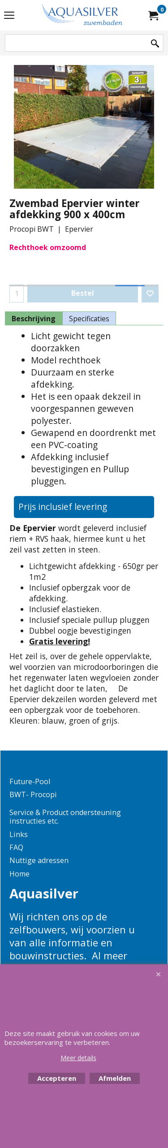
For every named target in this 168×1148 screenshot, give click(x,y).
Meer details (78, 1057)
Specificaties (89, 319)
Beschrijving (34, 319)
